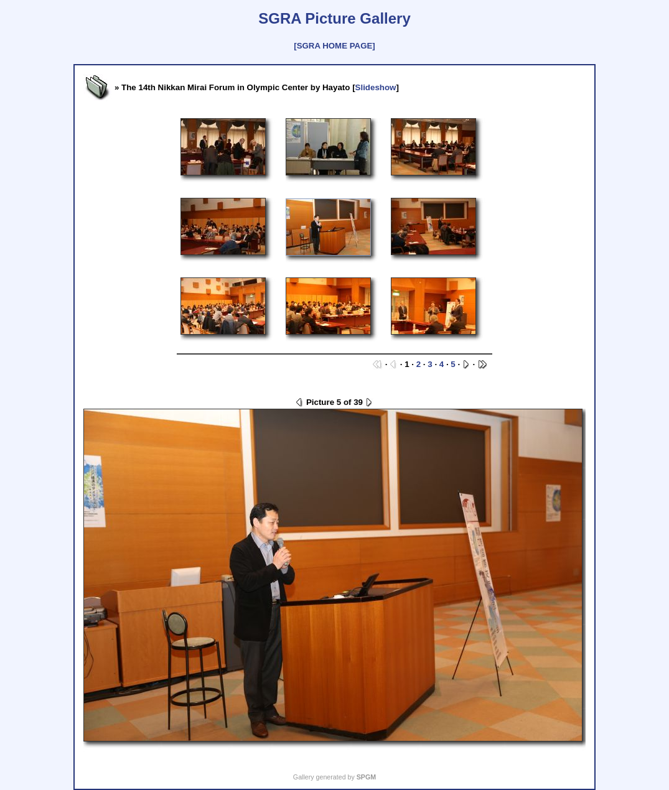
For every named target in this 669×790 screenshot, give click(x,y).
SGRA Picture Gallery (334, 18)
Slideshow (375, 87)
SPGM (366, 777)
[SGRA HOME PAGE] (334, 45)
